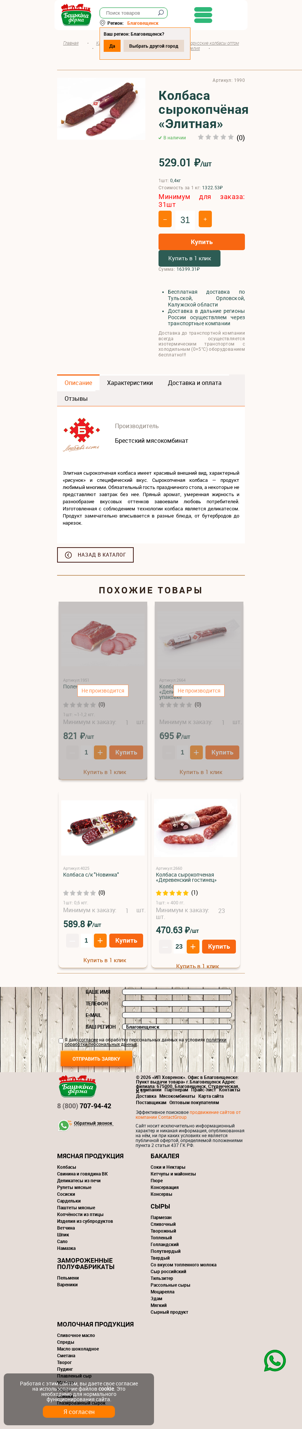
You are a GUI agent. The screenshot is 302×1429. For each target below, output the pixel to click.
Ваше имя (98, 991)
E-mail (93, 1015)
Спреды (65, 1342)
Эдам (156, 1298)
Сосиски (66, 1194)
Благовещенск (145, 23)
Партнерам (176, 1089)
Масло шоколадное (78, 1349)
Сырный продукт (169, 1312)
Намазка (66, 1248)
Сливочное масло (76, 1335)
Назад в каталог (102, 554)
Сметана (66, 1355)
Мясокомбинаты (177, 1096)
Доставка (146, 1096)
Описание (78, 383)
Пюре (157, 1180)
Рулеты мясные (74, 1187)
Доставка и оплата (195, 383)
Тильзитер (162, 1278)
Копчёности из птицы (80, 1214)
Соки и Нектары (168, 1167)
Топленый (161, 1237)
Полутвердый (166, 1251)
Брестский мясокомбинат (151, 440)
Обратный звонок (93, 1123)
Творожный (163, 1231)
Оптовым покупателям (194, 1102)
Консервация (165, 1187)
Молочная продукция (95, 1324)
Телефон (97, 1003)
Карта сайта (210, 1096)
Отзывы (76, 398)
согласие (88, 1040)
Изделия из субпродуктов (85, 1221)
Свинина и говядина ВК (82, 1174)
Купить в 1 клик (189, 258)
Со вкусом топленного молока (183, 1265)
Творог (64, 1362)
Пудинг (65, 1369)
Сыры (160, 1206)
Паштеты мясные (76, 1207)
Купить (202, 241)
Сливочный (163, 1224)
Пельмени (68, 1278)
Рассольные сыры (170, 1285)
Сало (62, 1241)
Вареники (67, 1284)
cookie (106, 1388)
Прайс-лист (203, 1089)
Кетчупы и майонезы (173, 1174)
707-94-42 (84, 1105)
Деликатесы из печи (79, 1180)
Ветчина (66, 1228)
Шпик (63, 1234)
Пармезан (161, 1217)
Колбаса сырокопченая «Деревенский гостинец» (186, 877)
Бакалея (165, 1155)
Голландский (165, 1244)
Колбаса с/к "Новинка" (91, 874)
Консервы (161, 1194)
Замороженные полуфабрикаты (86, 1263)
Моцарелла (162, 1292)
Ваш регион (101, 1026)
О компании (149, 1089)
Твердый (160, 1258)
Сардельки (69, 1201)
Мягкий (159, 1305)
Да (115, 46)
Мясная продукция (90, 1155)
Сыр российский (168, 1271)
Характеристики (130, 383)
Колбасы (66, 1167)
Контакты (229, 1089)
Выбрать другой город (156, 46)
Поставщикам (151, 1102)
